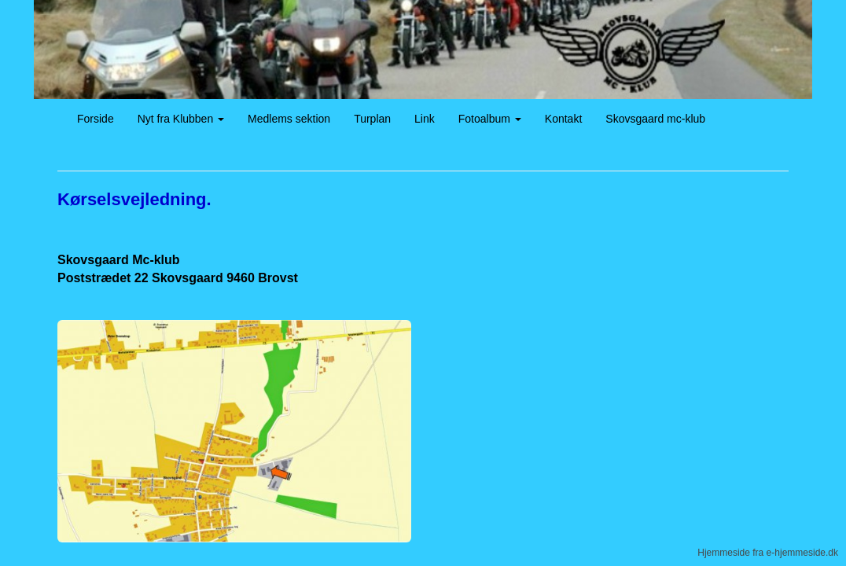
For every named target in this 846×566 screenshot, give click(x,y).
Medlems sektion (289, 118)
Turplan (372, 118)
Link (424, 118)
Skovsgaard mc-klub (655, 118)
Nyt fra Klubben (181, 118)
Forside (95, 118)
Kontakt (563, 118)
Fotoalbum (489, 118)
